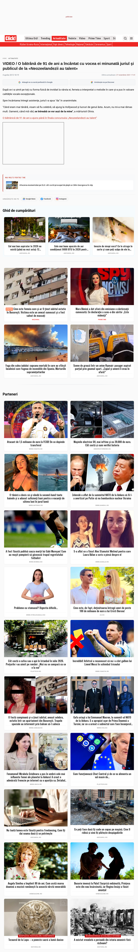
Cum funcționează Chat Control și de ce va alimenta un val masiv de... (102, 775)
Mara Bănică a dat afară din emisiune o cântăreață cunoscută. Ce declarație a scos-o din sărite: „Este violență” (102, 312)
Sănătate (89, 44)
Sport (107, 38)
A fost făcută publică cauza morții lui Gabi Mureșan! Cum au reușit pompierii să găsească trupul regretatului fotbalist (36, 555)
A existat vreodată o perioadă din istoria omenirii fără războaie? (102, 941)
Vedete (72, 38)
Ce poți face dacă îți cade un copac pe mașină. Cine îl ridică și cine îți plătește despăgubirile (102, 831)
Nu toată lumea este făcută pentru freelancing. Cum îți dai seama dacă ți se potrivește (36, 832)
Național (80, 44)
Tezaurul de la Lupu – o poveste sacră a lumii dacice (35, 940)
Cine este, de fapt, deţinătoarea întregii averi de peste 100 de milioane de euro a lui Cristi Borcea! (102, 609)
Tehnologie (70, 44)
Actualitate (59, 38)
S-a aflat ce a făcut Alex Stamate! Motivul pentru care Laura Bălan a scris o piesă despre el (102, 553)
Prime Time (95, 38)
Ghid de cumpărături (19, 211)
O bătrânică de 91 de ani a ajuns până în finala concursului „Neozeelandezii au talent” (50, 117)
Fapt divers (58, 44)
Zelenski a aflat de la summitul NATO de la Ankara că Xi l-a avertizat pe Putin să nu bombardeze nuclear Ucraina (102, 497)
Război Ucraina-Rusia (29, 44)
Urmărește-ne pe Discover (102, 82)
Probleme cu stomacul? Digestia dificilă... (36, 608)
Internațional (46, 44)
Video (82, 38)
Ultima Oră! (31, 38)
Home (5, 58)
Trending (45, 38)
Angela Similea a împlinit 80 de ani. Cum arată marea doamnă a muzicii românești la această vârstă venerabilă (36, 885)
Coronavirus (100, 44)
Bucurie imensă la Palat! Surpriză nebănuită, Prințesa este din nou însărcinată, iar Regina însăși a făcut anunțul (102, 887)
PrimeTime (102, 320)
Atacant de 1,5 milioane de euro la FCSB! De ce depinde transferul (36, 443)
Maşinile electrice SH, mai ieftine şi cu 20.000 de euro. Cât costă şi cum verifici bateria (102, 443)
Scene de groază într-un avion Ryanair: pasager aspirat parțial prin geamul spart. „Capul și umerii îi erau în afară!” (102, 369)
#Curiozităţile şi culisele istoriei (103, 936)
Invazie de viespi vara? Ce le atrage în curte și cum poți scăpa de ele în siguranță (113, 248)
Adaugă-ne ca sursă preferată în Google (35, 82)
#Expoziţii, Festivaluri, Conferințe (36, 936)
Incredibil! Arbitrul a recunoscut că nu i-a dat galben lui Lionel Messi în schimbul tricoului (102, 663)
